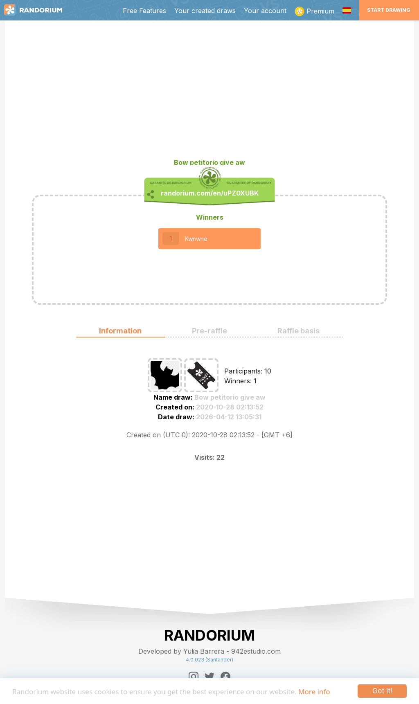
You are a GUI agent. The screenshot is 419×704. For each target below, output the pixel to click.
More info (314, 691)
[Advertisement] (209, 92)
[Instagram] (193, 677)
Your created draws (205, 11)
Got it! (382, 691)
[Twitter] (209, 677)
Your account (265, 11)
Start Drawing (388, 10)
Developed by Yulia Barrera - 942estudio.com (209, 651)
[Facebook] (225, 677)
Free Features (144, 11)
